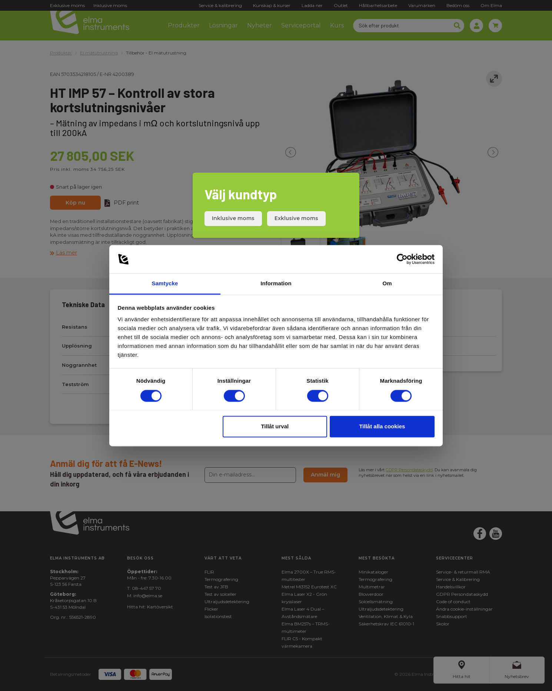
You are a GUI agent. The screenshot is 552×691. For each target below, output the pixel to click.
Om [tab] (387, 283)
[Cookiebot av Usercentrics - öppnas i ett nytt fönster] (402, 259)
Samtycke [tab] (165, 283)
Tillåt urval (275, 426)
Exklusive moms (296, 218)
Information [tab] (276, 283)
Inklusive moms (233, 218)
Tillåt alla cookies (382, 426)
